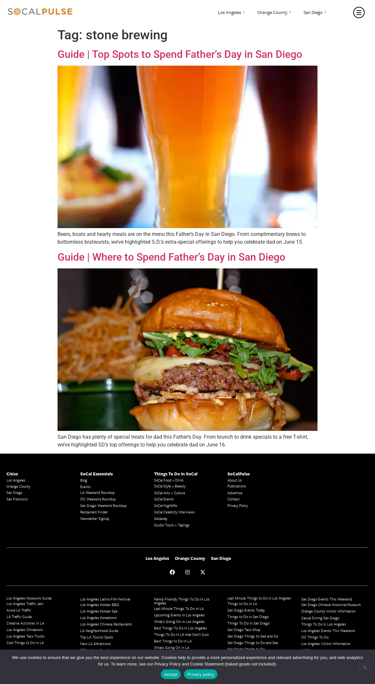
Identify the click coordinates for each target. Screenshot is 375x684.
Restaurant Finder (94, 512)
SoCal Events (164, 499)
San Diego (315, 12)
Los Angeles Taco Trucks (25, 636)
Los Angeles (231, 12)
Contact (233, 499)
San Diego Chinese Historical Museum (331, 604)
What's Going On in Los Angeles (179, 621)
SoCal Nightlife (165, 505)
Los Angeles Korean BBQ (99, 604)
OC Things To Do (315, 637)
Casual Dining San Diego (320, 618)
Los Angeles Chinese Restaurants (106, 624)
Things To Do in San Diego (248, 623)
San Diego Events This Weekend (326, 599)
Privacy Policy (237, 505)
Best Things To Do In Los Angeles (180, 628)
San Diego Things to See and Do (252, 636)
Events (85, 486)
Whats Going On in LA (171, 647)
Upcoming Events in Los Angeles (179, 615)
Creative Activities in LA (25, 623)
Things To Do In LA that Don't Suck (181, 634)
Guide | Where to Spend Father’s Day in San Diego (171, 257)
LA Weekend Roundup (97, 492)
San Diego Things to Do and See (252, 642)
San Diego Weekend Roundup (103, 505)
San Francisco (17, 499)
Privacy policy (200, 674)
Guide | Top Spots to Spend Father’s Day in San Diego (180, 54)
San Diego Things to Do (246, 649)
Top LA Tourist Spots (96, 637)
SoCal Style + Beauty (170, 486)
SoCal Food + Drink (169, 480)
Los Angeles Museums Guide (29, 598)
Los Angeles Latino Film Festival (105, 599)
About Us (234, 480)
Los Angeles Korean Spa (98, 611)
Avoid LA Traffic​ (18, 610)
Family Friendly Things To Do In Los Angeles (182, 601)
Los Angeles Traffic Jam (24, 603)
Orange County (274, 12)
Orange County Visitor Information (328, 611)
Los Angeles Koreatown (98, 617)
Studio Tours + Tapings (172, 525)
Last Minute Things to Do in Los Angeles (259, 598)
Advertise (234, 493)
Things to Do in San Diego (248, 616)
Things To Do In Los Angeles (323, 624)
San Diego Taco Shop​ (243, 629)
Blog (83, 480)
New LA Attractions (95, 643)
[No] (364, 666)
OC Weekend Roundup (98, 499)
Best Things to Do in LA (173, 641)
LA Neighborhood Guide (99, 630)
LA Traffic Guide (19, 616)
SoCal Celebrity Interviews (174, 512)
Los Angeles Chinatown (24, 629)
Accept (170, 674)
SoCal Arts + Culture (169, 493)
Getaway (160, 518)
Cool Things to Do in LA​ (25, 642)
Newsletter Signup (94, 518)
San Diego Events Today (246, 610)
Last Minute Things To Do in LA (179, 608)
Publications (236, 486)
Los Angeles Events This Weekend (328, 630)
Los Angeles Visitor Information (326, 643)
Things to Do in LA (242, 603)
